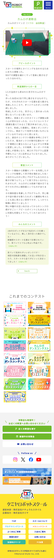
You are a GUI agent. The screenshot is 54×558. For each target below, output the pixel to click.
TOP (14, 521)
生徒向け (14, 542)
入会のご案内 (40, 531)
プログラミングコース (14, 526)
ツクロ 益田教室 (35, 23)
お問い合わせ (40, 537)
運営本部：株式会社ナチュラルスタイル (22, 509)
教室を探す (14, 537)
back (27, 270)
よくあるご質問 (14, 531)
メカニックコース (40, 526)
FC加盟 (40, 542)
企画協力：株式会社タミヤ (16, 512)
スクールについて (40, 521)
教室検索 (38, 8)
